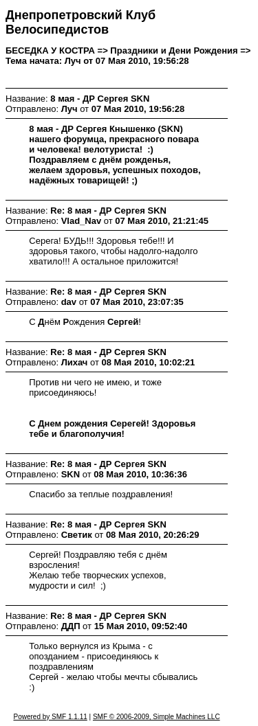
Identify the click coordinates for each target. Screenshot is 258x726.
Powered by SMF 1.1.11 (50, 717)
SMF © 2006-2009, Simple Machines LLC (156, 717)
